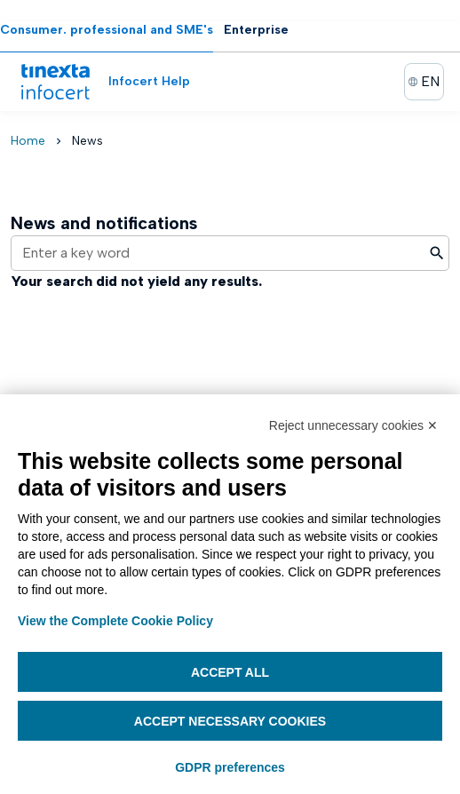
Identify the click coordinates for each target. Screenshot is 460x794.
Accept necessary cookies (230, 721)
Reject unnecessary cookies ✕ (353, 425)
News (87, 140)
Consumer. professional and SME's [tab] (106, 29)
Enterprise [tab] (256, 29)
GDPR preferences (230, 767)
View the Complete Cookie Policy (115, 621)
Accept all (230, 672)
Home (28, 140)
